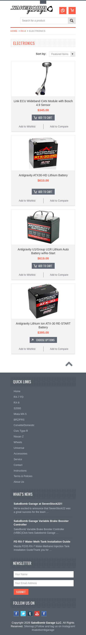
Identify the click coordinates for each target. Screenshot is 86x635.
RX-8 (23, 31)
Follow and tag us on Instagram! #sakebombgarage (53, 628)
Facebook (16, 613)
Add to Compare (59, 126)
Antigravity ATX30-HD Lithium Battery (43, 175)
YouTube (37, 613)
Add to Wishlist (27, 126)
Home (14, 31)
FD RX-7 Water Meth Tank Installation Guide (42, 541)
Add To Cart (45, 117)
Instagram (44, 613)
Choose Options (45, 340)
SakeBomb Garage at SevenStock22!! (38, 503)
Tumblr (30, 613)
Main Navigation (14, 21)
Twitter (23, 613)
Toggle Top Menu (43, 2)
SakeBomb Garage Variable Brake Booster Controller (41, 522)
